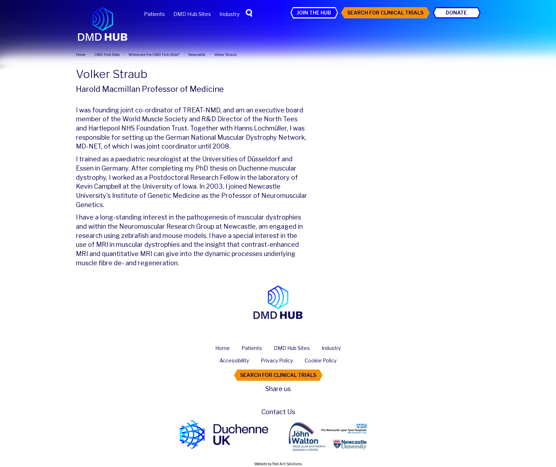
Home (222, 348)
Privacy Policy (277, 360)
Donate (456, 13)
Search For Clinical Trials (385, 13)
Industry (229, 14)
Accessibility (234, 360)
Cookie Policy (321, 360)
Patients (154, 14)
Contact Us (278, 412)
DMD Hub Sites (192, 14)
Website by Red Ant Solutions (278, 464)
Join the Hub (314, 13)
